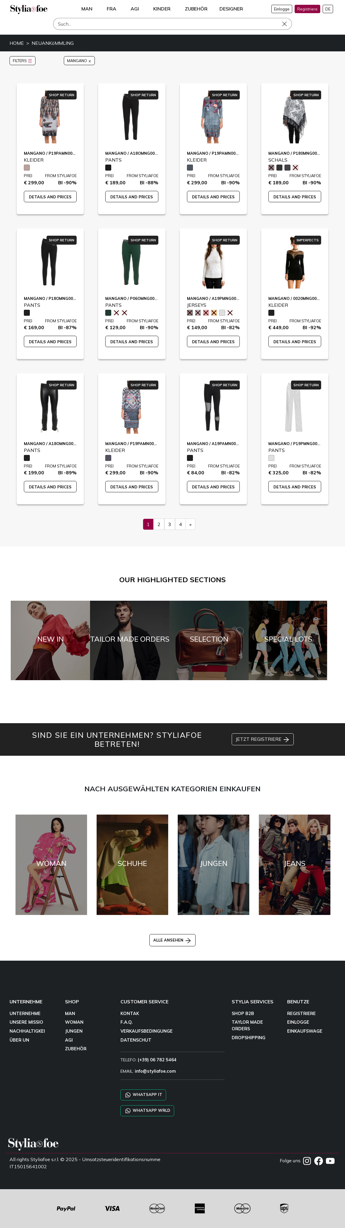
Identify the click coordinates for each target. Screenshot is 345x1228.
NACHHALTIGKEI (27, 1031)
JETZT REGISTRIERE (263, 739)
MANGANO (79, 60)
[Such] (172, 24)
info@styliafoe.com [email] (155, 1071)
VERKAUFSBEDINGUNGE (146, 1031)
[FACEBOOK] (319, 1160)
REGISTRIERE (301, 1013)
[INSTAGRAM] (307, 1160)
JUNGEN (74, 1031)
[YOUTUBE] (330, 1160)
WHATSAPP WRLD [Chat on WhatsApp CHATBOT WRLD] (147, 1110)
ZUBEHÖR (75, 1048)
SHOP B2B (243, 1013)
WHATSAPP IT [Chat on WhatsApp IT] (143, 1094)
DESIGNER (231, 9)
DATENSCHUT (135, 1040)
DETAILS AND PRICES (50, 196)
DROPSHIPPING (248, 1037)
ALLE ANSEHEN (172, 940)
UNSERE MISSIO (26, 1022)
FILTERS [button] (22, 60)
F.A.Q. (126, 1022)
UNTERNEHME (25, 1013)
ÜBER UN (19, 1040)
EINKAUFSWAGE (304, 1031)
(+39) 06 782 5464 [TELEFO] (157, 1060)
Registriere (307, 9)
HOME (17, 43)
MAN (70, 1013)
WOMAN (74, 1022)
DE (327, 9)
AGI (69, 1040)
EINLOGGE (298, 1022)
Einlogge (282, 9)
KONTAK (129, 1013)
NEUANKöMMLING (53, 43)
